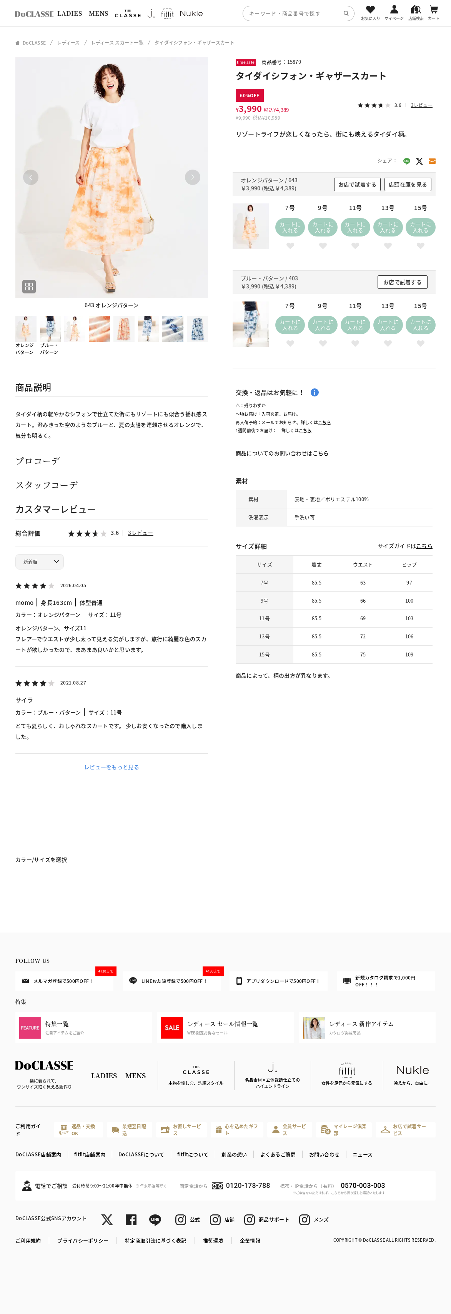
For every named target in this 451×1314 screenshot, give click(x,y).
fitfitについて (192, 1154)
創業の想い (234, 1154)
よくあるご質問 (278, 1154)
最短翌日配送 (129, 1129)
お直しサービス (181, 1129)
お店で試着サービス (403, 1129)
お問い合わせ (324, 1154)
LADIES (69, 13)
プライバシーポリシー (82, 1240)
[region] (225, 13)
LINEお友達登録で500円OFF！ (175, 978)
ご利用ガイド (28, 1129)
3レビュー (140, 532)
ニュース (363, 1154)
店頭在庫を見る (408, 184)
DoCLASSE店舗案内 (38, 1154)
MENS (98, 13)
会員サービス (289, 1129)
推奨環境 (213, 1240)
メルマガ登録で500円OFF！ (67, 977)
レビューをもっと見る (111, 767)
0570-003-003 (363, 1185)
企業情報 (250, 1240)
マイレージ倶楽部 (343, 1129)
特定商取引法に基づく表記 (155, 1240)
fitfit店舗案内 (89, 1154)
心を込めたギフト (237, 1129)
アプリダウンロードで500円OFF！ (278, 981)
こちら (324, 422)
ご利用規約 (28, 1240)
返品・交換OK (77, 1129)
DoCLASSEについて (141, 1154)
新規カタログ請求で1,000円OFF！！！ (379, 981)
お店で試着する (357, 184)
